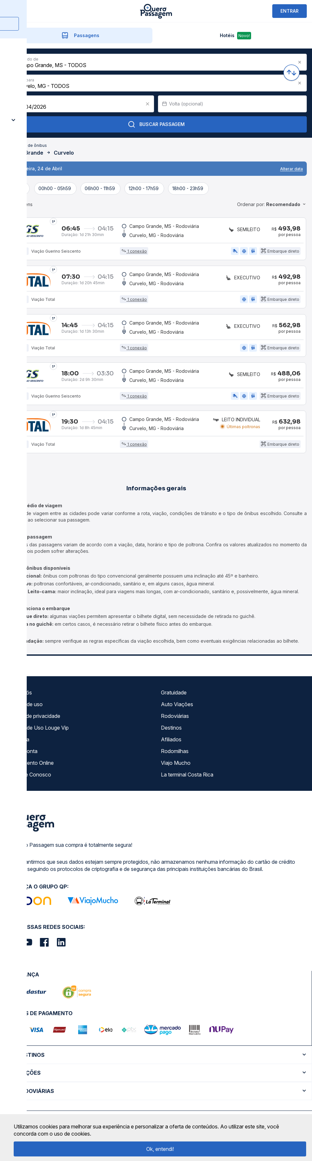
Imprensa (18, 742)
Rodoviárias (175, 718)
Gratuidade (174, 695)
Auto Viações (177, 707)
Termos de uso (25, 707)
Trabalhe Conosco (29, 777)
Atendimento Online (30, 765)
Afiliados (171, 742)
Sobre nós (19, 695)
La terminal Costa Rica (187, 777)
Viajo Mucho (176, 765)
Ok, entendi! (160, 1149)
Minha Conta (22, 753)
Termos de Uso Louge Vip (38, 730)
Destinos (171, 730)
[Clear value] (147, 103)
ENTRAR (289, 11)
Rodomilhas (175, 753)
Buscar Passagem (156, 124)
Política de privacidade (33, 718)
